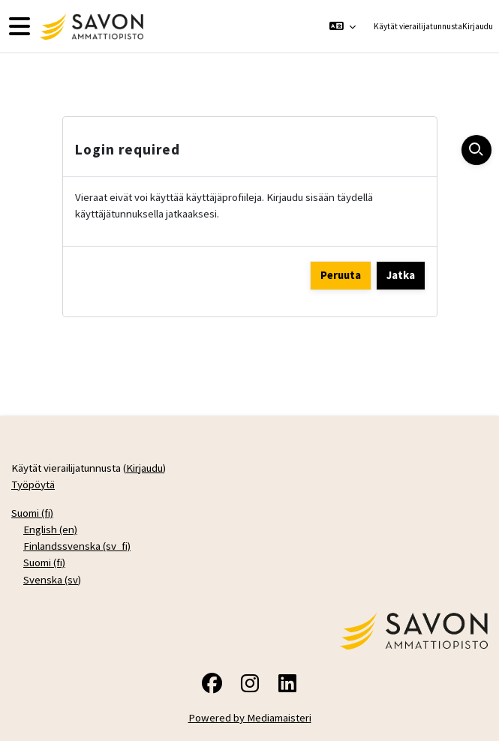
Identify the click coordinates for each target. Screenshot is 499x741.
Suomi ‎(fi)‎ (32, 513)
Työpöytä (33, 484)
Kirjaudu (477, 26)
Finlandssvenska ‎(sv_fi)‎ (77, 545)
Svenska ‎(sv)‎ (52, 579)
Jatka (400, 275)
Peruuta (340, 275)
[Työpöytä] (89, 27)
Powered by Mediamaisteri (249, 717)
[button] (342, 26)
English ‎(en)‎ (50, 529)
